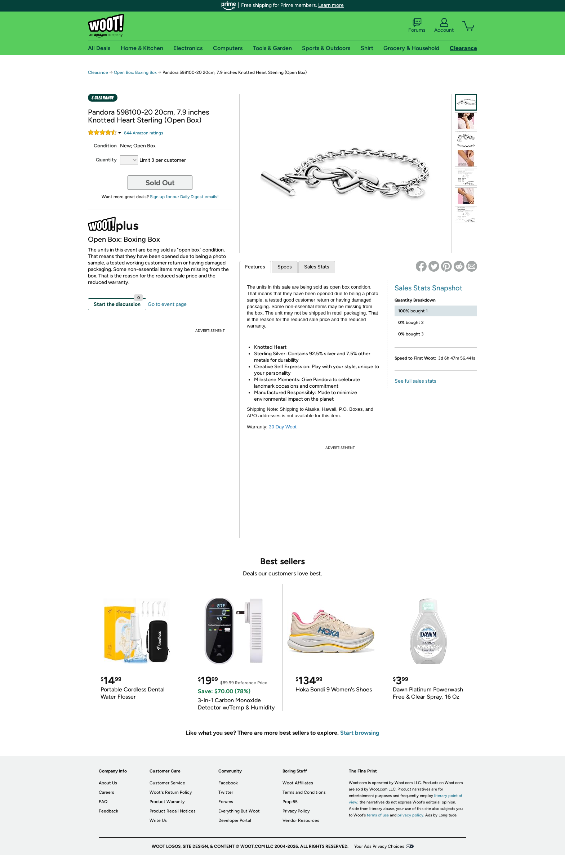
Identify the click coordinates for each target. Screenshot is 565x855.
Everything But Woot (239, 811)
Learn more (331, 5)
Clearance (98, 72)
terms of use (378, 815)
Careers (106, 792)
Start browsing (359, 732)
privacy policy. (410, 815)
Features (255, 267)
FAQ (103, 801)
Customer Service (167, 782)
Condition (105, 146)
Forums (417, 25)
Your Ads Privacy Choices (379, 846)
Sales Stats (316, 267)
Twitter (225, 792)
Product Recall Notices (173, 811)
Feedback (108, 811)
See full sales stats (415, 381)
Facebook (228, 782)
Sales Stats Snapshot (429, 288)
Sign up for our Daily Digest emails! (184, 196)
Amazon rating (143, 132)
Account (444, 25)
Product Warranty (167, 801)
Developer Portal (234, 820)
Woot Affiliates (297, 782)
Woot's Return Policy (171, 792)
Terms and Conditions (304, 792)
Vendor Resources (300, 820)
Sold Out (160, 182)
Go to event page (167, 304)
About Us (108, 782)
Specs (284, 267)
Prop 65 (290, 801)
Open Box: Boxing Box (135, 72)
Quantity (106, 160)
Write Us (158, 820)
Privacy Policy (296, 811)
